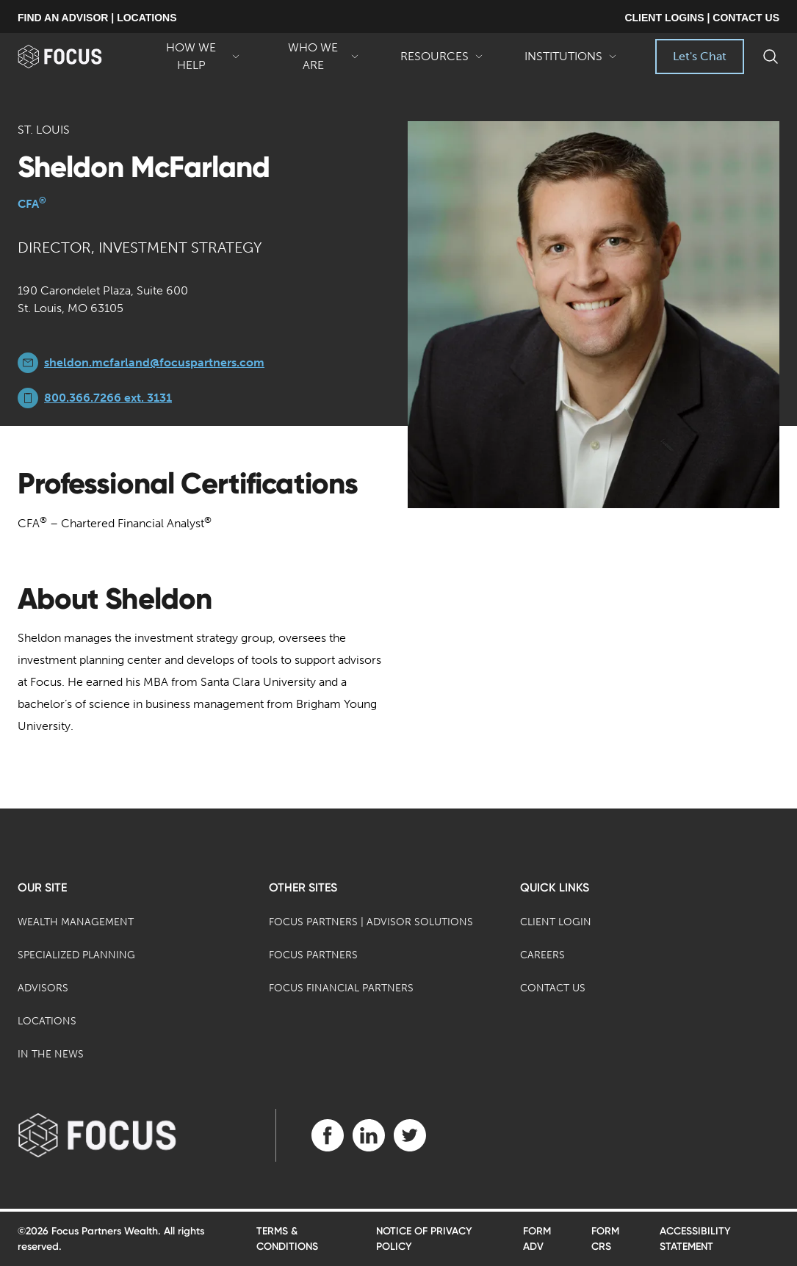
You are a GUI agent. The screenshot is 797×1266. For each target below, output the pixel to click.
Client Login (555, 922)
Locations (47, 1021)
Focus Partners (313, 955)
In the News (51, 1054)
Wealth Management (76, 922)
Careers (542, 955)
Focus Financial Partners (341, 988)
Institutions (571, 61)
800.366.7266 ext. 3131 (108, 398)
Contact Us (552, 988)
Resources (441, 61)
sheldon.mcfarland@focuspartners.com (154, 362)
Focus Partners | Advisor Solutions (371, 922)
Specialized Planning (76, 955)
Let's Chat (699, 56)
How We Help (198, 57)
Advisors (43, 988)
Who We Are (320, 57)
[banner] (77, 56)
